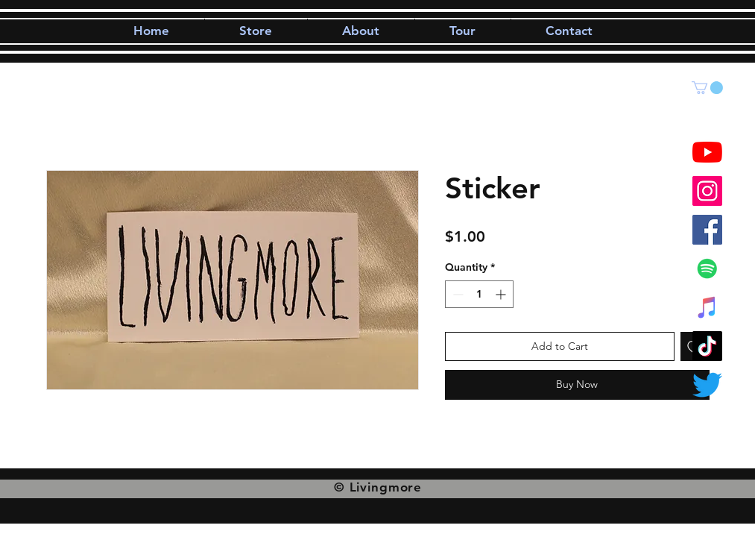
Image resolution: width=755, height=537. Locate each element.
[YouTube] (707, 152)
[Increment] (502, 294)
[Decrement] (456, 294)
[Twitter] (707, 385)
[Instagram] (707, 191)
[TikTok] (707, 346)
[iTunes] (707, 307)
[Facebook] (707, 230)
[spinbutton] (479, 294)
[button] (707, 87)
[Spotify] (707, 268)
